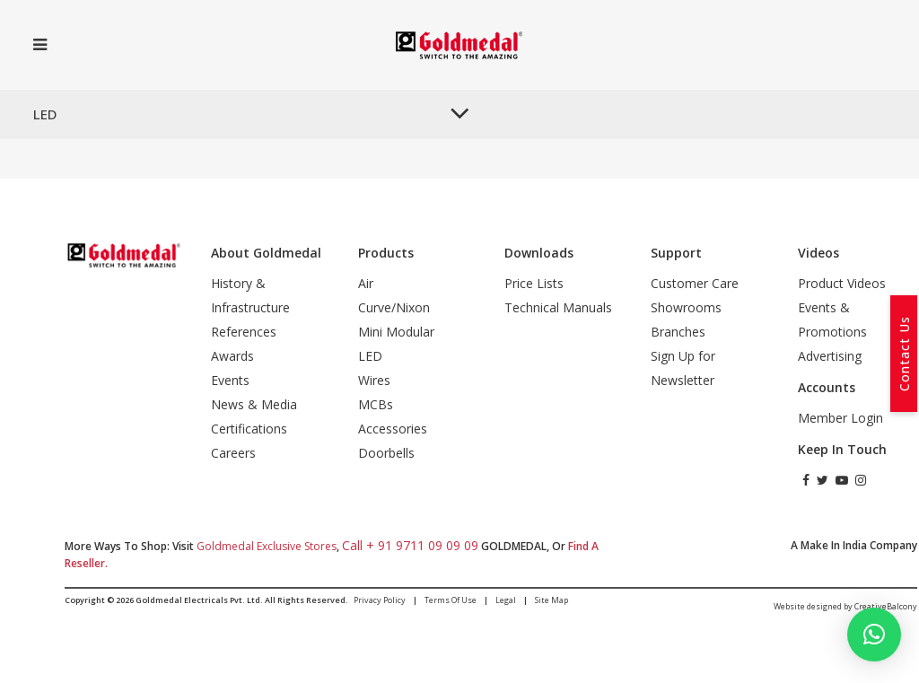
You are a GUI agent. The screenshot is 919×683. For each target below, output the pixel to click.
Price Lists (534, 283)
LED (370, 355)
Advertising (830, 355)
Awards (232, 355)
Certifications (249, 428)
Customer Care (695, 283)
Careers (233, 452)
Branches (678, 331)
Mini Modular (396, 331)
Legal (505, 600)
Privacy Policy (380, 600)
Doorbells (386, 452)
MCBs (375, 404)
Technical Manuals (558, 307)
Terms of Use (450, 600)
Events (230, 380)
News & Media (254, 404)
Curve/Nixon (394, 307)
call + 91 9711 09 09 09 (410, 545)
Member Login (840, 417)
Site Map (551, 600)
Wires (374, 380)
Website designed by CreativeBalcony (845, 606)
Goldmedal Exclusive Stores (267, 546)
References (243, 331)
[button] (874, 634)
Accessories (392, 428)
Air (365, 283)
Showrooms (686, 307)
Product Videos (842, 283)
